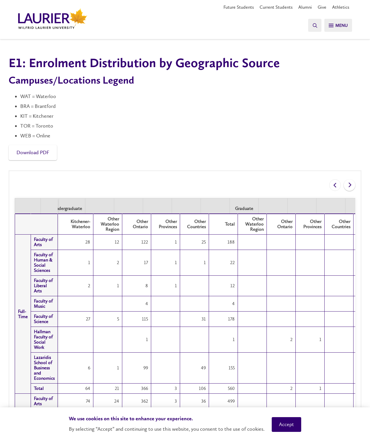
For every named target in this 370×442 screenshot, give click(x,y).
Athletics (340, 7)
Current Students (276, 7)
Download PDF (32, 152)
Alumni (305, 7)
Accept (286, 424)
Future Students (238, 7)
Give (322, 7)
